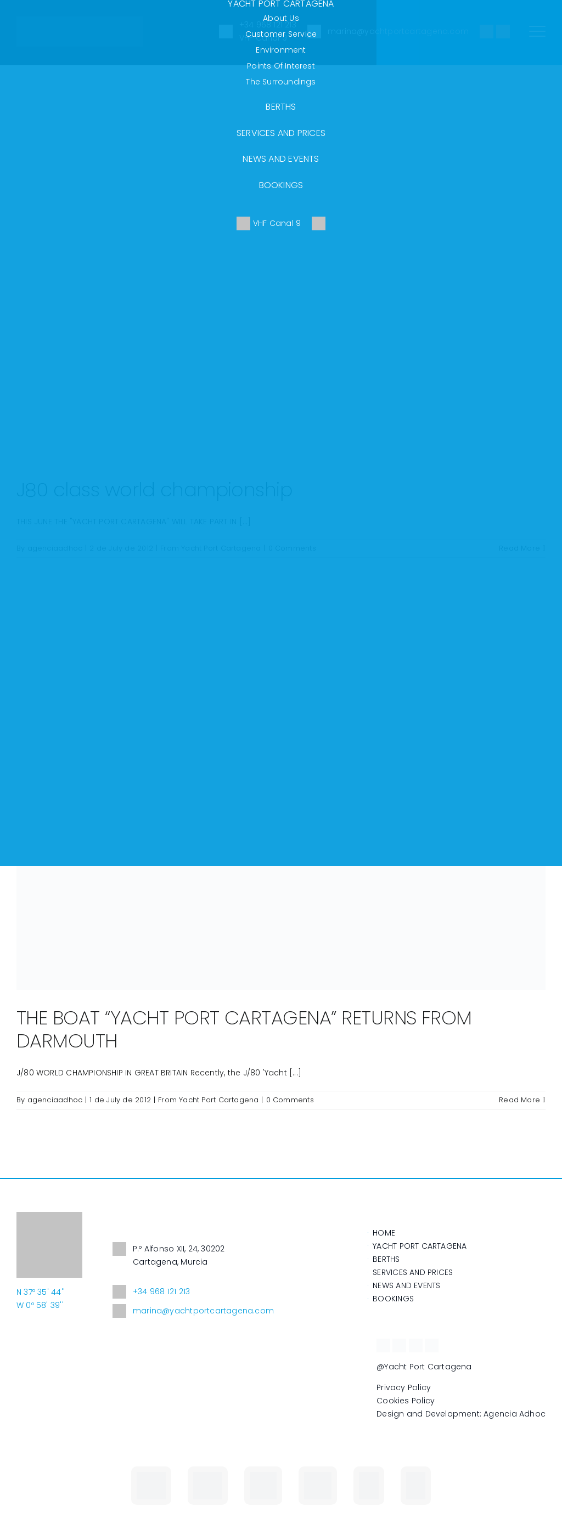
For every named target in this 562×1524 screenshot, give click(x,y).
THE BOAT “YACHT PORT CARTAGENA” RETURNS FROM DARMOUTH (244, 1029)
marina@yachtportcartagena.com (193, 1311)
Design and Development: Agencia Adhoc (461, 1413)
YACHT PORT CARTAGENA (420, 1245)
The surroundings (281, 81)
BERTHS (281, 106)
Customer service (281, 34)
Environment (281, 49)
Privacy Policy (403, 1387)
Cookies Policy (405, 1400)
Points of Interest (281, 65)
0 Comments (290, 1100)
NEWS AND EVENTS (281, 158)
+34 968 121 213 (151, 1292)
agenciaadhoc (55, 1100)
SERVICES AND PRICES (281, 133)
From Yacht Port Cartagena (208, 1100)
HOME (384, 1232)
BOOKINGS (281, 185)
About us (281, 18)
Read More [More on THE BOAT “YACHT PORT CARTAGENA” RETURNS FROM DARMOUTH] (519, 1100)
